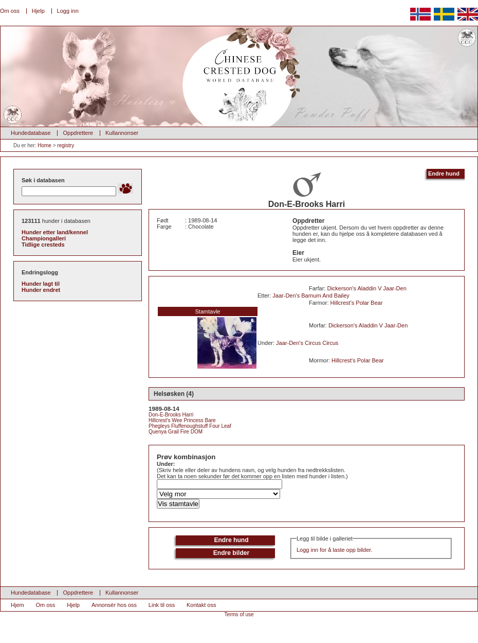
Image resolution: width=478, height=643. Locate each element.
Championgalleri (44, 238)
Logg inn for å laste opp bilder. (334, 550)
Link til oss (162, 605)
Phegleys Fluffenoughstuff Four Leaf (190, 426)
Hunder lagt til (41, 284)
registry (65, 145)
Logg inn (68, 11)
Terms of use (238, 614)
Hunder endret (41, 290)
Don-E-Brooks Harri (171, 415)
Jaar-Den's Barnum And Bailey (310, 295)
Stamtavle (207, 311)
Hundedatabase (31, 133)
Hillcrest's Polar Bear (356, 303)
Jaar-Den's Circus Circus (307, 343)
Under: (166, 464)
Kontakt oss (201, 605)
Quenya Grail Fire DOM (176, 432)
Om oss (10, 11)
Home (44, 145)
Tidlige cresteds (43, 244)
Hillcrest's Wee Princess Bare (182, 420)
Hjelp (38, 11)
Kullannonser (121, 133)
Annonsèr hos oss (114, 605)
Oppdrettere (78, 133)
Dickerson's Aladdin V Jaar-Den (366, 288)
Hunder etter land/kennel (55, 232)
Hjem (17, 605)
